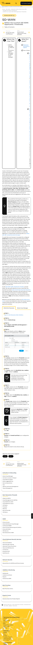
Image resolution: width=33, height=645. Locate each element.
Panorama (14, 605)
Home (3, 9)
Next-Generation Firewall (17, 604)
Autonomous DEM (7, 578)
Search (5, 621)
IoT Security (5, 549)
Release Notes (6, 620)
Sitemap (5, 627)
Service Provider (6, 510)
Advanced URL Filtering (8, 544)
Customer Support (7, 636)
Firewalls (5, 506)
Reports (4, 576)
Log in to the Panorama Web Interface (13, 315)
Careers (5, 635)
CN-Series (5, 505)
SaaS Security (6, 553)
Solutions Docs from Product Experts (11, 598)
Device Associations (7, 482)
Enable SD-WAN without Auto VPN (19, 9)
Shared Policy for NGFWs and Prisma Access (13, 563)
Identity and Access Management (10, 486)
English (10, 605)
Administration (27, 604)
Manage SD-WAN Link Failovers (10, 10)
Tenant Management (7, 488)
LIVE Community (7, 638)
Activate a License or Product (9, 477)
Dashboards (5, 573)
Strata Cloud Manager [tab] (22, 308)
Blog (4, 623)
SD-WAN (8, 9)
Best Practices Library (8, 588)
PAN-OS (5, 508)
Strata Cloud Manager (8, 476)
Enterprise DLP (6, 551)
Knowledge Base (7, 639)
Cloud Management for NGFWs (10, 500)
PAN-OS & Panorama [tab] (9, 308)
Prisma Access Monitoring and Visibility (12, 527)
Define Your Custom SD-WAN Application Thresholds (14, 11)
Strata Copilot (26, 3)
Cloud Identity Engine (8, 479)
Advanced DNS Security (8, 547)
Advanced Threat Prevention (9, 546)
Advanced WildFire (7, 542)
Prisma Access (6, 522)
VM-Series (5, 512)
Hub (4, 484)
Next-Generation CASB (8, 532)
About (4, 633)
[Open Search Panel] (16, 3)
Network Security (8, 604)
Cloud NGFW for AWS (8, 501)
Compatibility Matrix (8, 624)
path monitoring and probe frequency (21, 289)
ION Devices (6, 530)
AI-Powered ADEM (7, 525)
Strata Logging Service (8, 481)
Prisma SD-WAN (7, 529)
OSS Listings (6, 626)
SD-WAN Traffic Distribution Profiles (15, 286)
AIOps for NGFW (7, 498)
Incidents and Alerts (7, 575)
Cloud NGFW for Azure (8, 503)
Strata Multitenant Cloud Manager (11, 523)
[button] (32, 516)
